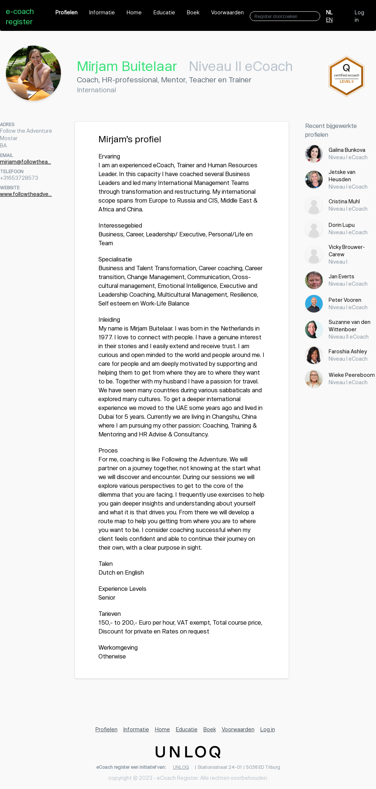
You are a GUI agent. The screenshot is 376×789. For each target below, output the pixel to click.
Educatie (164, 12)
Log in (359, 16)
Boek (193, 12)
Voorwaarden (227, 12)
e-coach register (20, 16)
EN (329, 20)
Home (134, 12)
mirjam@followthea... (25, 161)
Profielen (66, 12)
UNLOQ (181, 767)
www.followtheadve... (26, 194)
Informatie (102, 12)
